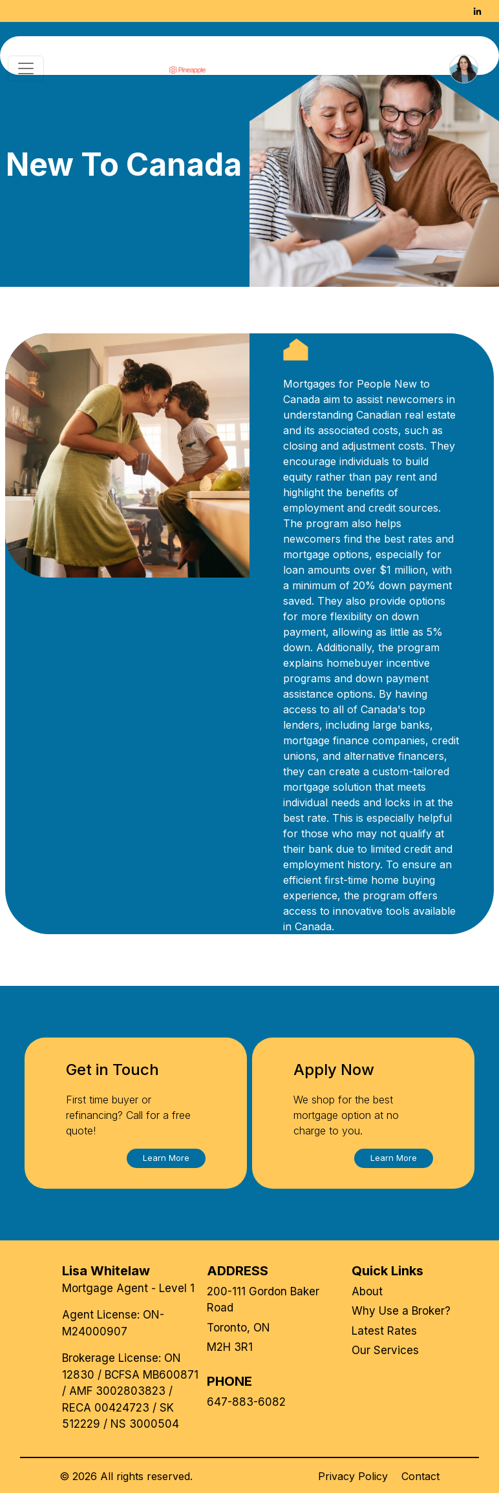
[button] (166, 1158)
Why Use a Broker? (401, 1310)
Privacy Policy (353, 1476)
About (367, 1291)
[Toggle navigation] (26, 68)
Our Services (385, 1350)
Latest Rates (384, 1330)
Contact (420, 1476)
